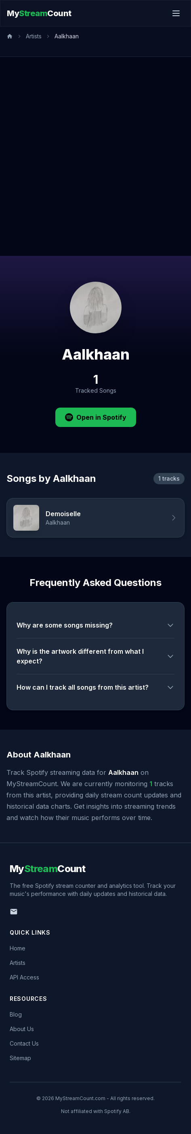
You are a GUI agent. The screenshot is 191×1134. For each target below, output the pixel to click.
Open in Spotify (95, 417)
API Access (24, 977)
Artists (34, 36)
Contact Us (24, 1043)
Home (17, 948)
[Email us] (14, 912)
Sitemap (20, 1057)
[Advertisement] (95, 156)
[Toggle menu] (176, 13)
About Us (22, 1028)
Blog (16, 1014)
